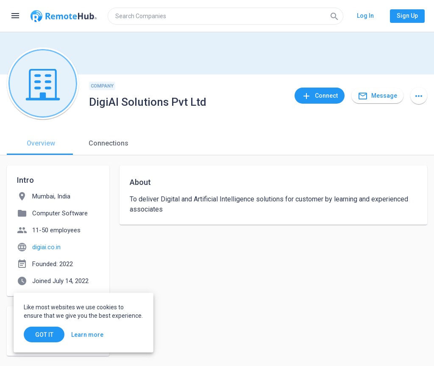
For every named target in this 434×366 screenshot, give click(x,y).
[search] (225, 16)
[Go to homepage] (64, 16)
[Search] (334, 16)
